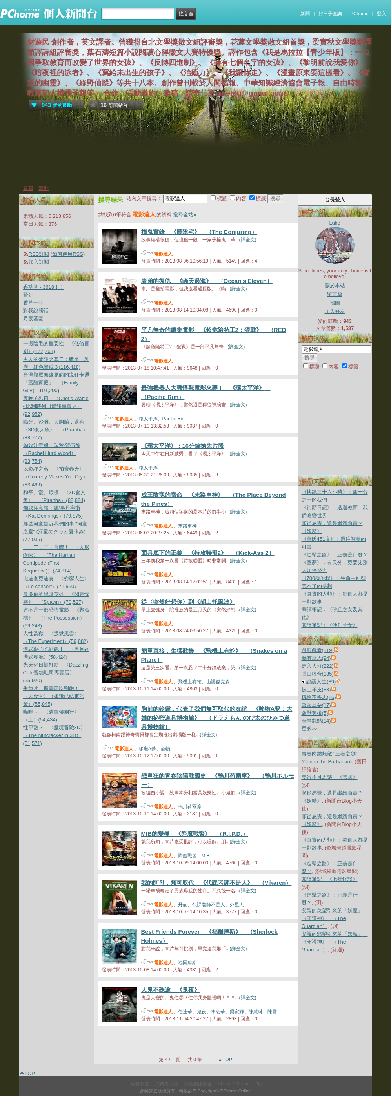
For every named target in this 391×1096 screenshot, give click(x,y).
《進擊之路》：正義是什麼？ (335, 555)
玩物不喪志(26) (319, 697)
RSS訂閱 (39, 254)
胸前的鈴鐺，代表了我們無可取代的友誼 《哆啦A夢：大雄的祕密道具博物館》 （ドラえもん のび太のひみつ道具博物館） (217, 717)
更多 (310, 729)
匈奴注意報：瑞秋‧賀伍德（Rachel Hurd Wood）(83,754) (51, 453)
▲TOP (224, 1059)
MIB (206, 856)
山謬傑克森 (218, 682)
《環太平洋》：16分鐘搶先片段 (182, 445)
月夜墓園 (33, 318)
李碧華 (218, 1011)
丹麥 (182, 905)
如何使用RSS (67, 254)
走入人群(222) (318, 666)
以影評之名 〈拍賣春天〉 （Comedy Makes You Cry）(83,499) (56, 476)
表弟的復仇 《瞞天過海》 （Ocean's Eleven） (207, 280)
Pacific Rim (174, 419)
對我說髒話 (36, 310)
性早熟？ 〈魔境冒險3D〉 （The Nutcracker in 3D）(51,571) (57, 735)
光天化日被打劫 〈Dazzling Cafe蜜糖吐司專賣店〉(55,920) (56, 672)
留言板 (334, 294)
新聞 (305, 13)
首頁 (28, 188)
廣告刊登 (140, 1084)
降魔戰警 (187, 856)
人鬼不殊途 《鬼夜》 (170, 989)
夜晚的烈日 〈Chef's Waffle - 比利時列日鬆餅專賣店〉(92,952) (56, 406)
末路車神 (187, 526)
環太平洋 (148, 419)
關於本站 (335, 285)
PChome (359, 13)
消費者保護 (166, 1084)
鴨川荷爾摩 (190, 807)
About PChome (233, 1084)
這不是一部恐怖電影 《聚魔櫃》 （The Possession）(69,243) (56, 618)
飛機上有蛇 (190, 682)
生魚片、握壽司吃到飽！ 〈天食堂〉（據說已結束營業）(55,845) (53, 696)
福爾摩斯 (187, 963)
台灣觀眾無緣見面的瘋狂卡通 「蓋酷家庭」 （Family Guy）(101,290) (59, 382)
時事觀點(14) (316, 721)
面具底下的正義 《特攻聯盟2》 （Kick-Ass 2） (208, 552)
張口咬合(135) (318, 674)
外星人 (237, 905)
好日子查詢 (330, 13)
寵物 (165, 749)
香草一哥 (33, 303)
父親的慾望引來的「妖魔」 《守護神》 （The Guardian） (335, 918)
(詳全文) (247, 240)
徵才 (260, 1084)
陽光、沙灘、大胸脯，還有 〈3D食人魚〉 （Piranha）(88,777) (56, 429)
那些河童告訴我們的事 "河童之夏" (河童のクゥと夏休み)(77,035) (55, 531)
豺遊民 (38, 42)
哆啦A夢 (147, 749)
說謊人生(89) (321, 682)
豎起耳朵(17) (316, 705)
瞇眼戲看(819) (318, 650)
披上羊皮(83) (316, 689)
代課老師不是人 (208, 905)
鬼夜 (201, 1011)
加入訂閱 (39, 262)
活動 (43, 188)
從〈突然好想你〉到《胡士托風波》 (188, 601)
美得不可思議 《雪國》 (330, 777)
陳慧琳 (256, 1011)
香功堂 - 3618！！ (43, 287)
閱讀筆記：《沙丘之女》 (330, 625)
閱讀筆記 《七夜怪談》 (330, 879)
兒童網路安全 (198, 1084)
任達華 (185, 1011)
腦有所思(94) (316, 658)
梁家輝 (237, 1011)
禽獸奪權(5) (315, 713)
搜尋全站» (184, 214)
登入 (381, 13)
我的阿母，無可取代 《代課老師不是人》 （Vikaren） (216, 882)
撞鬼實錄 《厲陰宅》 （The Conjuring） (199, 231)
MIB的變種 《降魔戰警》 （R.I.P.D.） (194, 833)
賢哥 (28, 295)
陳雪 (272, 1011)
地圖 (335, 303)
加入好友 (335, 311)
